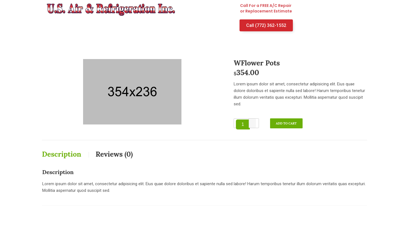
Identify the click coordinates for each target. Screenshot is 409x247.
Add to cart (286, 123)
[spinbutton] (243, 124)
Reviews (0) (114, 154)
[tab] (68, 154)
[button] (252, 121)
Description (62, 154)
